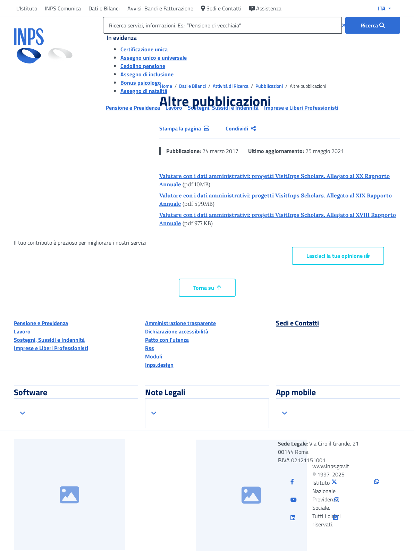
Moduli (153, 356)
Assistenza (265, 8)
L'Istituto (26, 8)
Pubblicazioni (269, 86)
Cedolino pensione (142, 66)
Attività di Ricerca (231, 86)
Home (166, 86)
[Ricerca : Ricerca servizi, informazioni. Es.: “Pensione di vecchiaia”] (372, 25)
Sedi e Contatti (221, 8)
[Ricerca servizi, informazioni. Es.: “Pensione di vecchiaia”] (222, 25)
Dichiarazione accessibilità (176, 331)
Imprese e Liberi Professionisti (51, 348)
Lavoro (22, 331)
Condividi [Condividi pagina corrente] (241, 128)
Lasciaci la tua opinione (338, 256)
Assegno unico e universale (153, 57)
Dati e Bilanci (104, 8)
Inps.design (159, 365)
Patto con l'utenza (167, 340)
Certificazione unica (144, 49)
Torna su (207, 287)
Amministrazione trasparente (180, 323)
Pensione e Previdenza (41, 323)
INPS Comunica (63, 8)
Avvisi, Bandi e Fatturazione (160, 8)
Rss (149, 348)
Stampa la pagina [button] (184, 128)
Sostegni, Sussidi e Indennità (49, 340)
